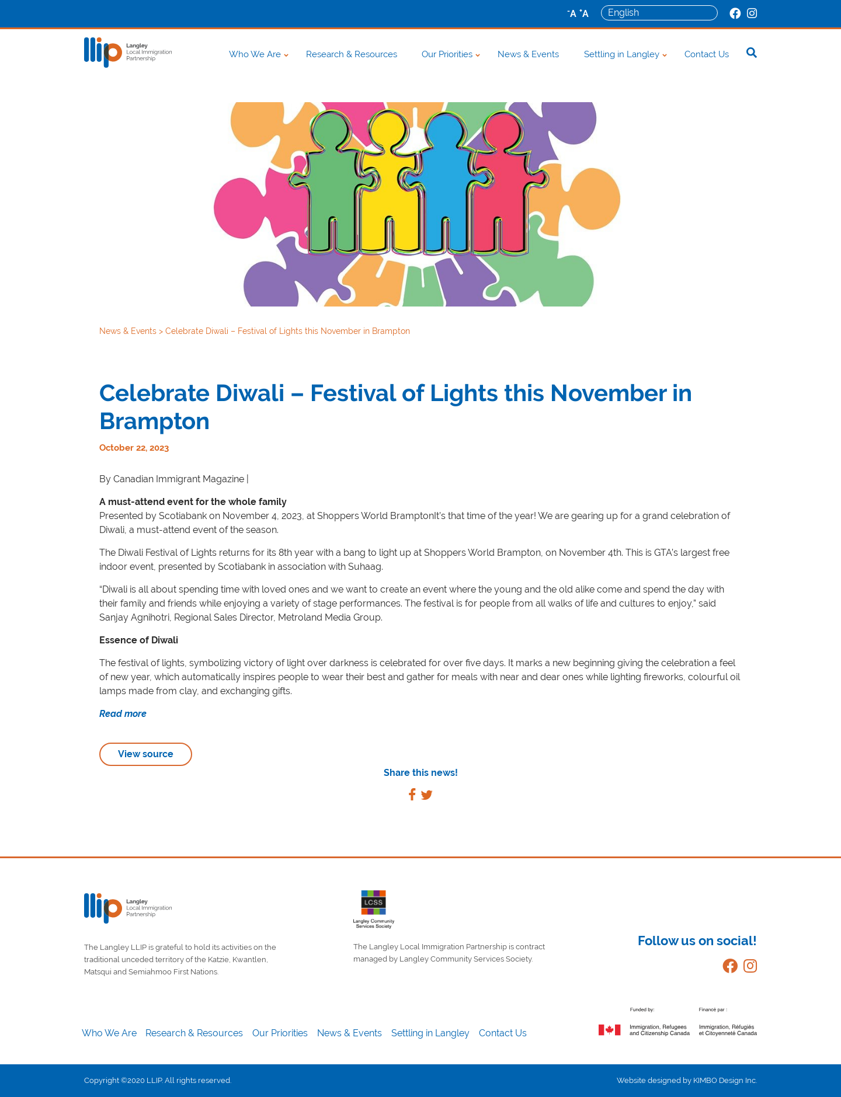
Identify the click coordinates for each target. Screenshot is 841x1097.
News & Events (528, 54)
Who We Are (255, 54)
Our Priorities (447, 54)
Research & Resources (351, 54)
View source (145, 754)
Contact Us (706, 54)
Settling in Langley (621, 54)
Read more (123, 713)
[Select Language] (659, 12)
